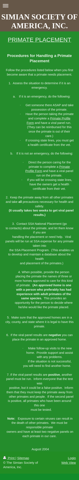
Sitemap (23, 458)
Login (72, 458)
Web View (68, 462)
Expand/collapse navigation (39, 5)
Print (9, 458)
